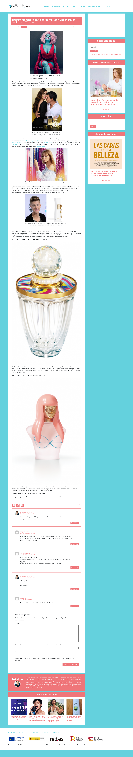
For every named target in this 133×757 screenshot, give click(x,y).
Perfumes (66, 6)
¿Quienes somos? (32, 733)
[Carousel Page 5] (108, 180)
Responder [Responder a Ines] (74, 606)
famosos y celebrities (32, 141)
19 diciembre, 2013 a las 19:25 (27, 578)
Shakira (14, 144)
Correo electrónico (54, 645)
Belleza (46, 6)
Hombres (81, 6)
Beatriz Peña (77, 27)
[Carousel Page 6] (109, 180)
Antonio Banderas (17, 142)
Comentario (19, 623)
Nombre (18, 645)
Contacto (55, 733)
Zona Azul (106, 6)
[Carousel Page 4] (108, 109)
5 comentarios (76, 505)
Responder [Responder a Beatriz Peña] (74, 523)
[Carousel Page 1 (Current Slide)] (103, 109)
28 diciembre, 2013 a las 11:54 (27, 514)
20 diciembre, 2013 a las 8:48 (27, 554)
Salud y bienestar (93, 6)
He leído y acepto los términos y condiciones (106, 55)
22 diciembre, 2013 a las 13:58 (27, 533)
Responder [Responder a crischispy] (74, 568)
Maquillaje (56, 6)
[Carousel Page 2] (105, 109)
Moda (74, 6)
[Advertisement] (106, 25)
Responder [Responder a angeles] (74, 544)
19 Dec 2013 (15, 27)
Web (16, 652)
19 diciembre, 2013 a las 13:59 (27, 599)
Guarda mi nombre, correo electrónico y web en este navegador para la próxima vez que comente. (44, 659)
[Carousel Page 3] (106, 109)
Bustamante (48, 142)
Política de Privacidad (16, 733)
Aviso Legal (45, 733)
